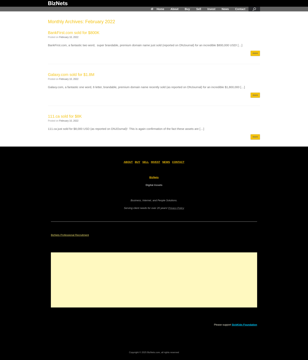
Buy (187, 9)
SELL (145, 162)
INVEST (155, 162)
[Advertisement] (154, 279)
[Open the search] (254, 9)
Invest (211, 9)
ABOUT (128, 162)
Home (157, 9)
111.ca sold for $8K (65, 116)
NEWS (166, 162)
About (174, 9)
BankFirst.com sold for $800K (73, 32)
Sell (198, 9)
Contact (240, 9)
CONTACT (178, 162)
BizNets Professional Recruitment (70, 235)
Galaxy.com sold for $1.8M (71, 74)
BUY (137, 162)
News (225, 9)
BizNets (154, 177)
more (255, 53)
